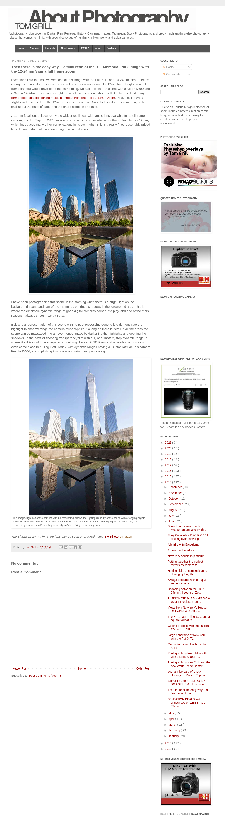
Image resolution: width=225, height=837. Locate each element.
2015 (168, 476)
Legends (50, 48)
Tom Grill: (31, 547)
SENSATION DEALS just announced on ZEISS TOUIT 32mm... (188, 703)
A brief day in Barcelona (183, 544)
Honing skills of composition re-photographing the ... (188, 572)
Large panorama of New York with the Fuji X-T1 (186, 636)
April (171, 719)
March (172, 724)
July (171, 515)
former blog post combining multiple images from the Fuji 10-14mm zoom (63, 97)
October (174, 498)
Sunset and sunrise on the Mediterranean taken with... (187, 528)
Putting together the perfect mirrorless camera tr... (185, 563)
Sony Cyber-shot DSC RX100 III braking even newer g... (188, 537)
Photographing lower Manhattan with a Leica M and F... (188, 655)
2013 (168, 743)
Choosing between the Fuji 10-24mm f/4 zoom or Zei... (187, 590)
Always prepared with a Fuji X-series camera (187, 581)
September (175, 504)
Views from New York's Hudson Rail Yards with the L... (188, 609)
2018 (168, 459)
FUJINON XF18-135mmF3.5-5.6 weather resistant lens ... (189, 600)
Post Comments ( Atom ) (45, 675)
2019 (168, 453)
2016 (168, 470)
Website (112, 48)
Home (21, 48)
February (174, 730)
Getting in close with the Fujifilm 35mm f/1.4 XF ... (188, 627)
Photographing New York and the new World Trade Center (189, 664)
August (173, 510)
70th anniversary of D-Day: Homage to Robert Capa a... (187, 673)
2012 (168, 748)
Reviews (34, 48)
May (171, 713)
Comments (171, 74)
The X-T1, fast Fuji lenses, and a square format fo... (189, 618)
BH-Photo (112, 536)
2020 (168, 448)
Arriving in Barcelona (181, 550)
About (98, 48)
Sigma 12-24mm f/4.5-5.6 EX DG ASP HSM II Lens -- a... (187, 682)
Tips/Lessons (68, 48)
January (174, 736)
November (175, 493)
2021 (168, 442)
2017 (168, 465)
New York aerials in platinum (186, 556)
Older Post (143, 668)
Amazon (126, 536)
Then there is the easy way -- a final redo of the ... (188, 691)
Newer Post (19, 668)
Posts (168, 67)
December (175, 487)
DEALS (85, 48)
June (171, 521)
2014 (168, 482)
